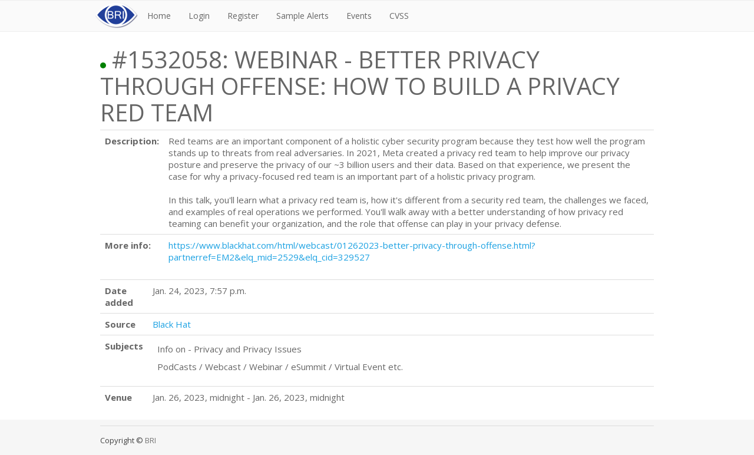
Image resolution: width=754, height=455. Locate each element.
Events (359, 15)
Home (159, 15)
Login (199, 15)
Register (243, 15)
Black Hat (172, 324)
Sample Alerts (302, 15)
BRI (150, 440)
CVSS (399, 15)
